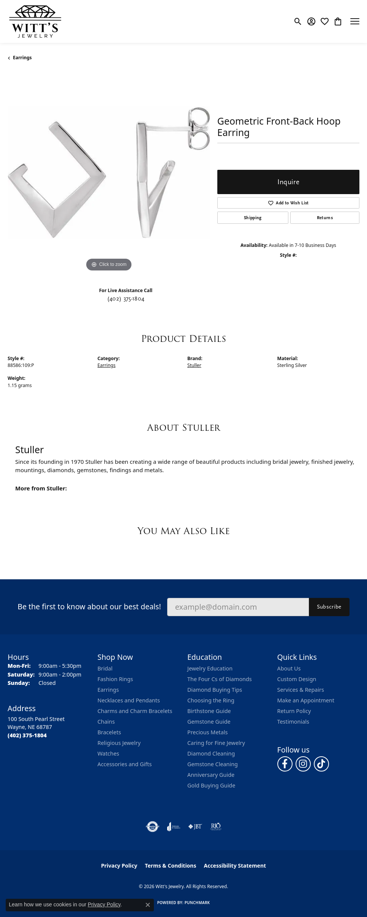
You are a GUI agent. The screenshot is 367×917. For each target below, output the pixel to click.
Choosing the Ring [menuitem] (210, 700)
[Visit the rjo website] (215, 826)
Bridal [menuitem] (105, 668)
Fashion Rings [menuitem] (115, 679)
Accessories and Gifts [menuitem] (125, 764)
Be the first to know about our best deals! (89, 606)
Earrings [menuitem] (108, 689)
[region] (109, 172)
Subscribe (329, 606)
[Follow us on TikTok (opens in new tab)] (321, 764)
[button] (298, 21)
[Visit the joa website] (173, 826)
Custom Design (296, 679)
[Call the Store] (27, 735)
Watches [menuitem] (108, 753)
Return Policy (294, 711)
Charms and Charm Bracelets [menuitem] (135, 711)
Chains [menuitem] (106, 721)
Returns (325, 217)
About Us (289, 668)
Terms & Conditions (170, 865)
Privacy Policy (119, 865)
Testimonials (293, 721)
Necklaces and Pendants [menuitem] (129, 700)
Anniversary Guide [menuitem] (210, 774)
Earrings (22, 57)
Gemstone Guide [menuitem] (209, 721)
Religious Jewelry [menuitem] (119, 742)
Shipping (253, 217)
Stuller (194, 365)
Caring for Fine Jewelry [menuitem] (216, 742)
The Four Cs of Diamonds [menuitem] (219, 679)
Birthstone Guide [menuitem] (209, 711)
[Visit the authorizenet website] (153, 826)
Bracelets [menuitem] (109, 732)
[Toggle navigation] (354, 21)
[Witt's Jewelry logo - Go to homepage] (35, 21)
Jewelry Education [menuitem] (210, 668)
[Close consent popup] (148, 905)
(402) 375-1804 (125, 298)
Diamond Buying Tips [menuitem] (214, 689)
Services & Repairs (300, 689)
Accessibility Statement (235, 865)
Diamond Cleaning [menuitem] (211, 753)
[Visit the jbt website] (195, 826)
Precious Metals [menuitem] (207, 732)
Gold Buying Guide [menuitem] (211, 785)
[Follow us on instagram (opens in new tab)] (303, 764)
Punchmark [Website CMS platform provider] (197, 902)
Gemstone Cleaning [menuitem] (212, 764)
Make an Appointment (305, 700)
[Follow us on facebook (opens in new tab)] (285, 764)
